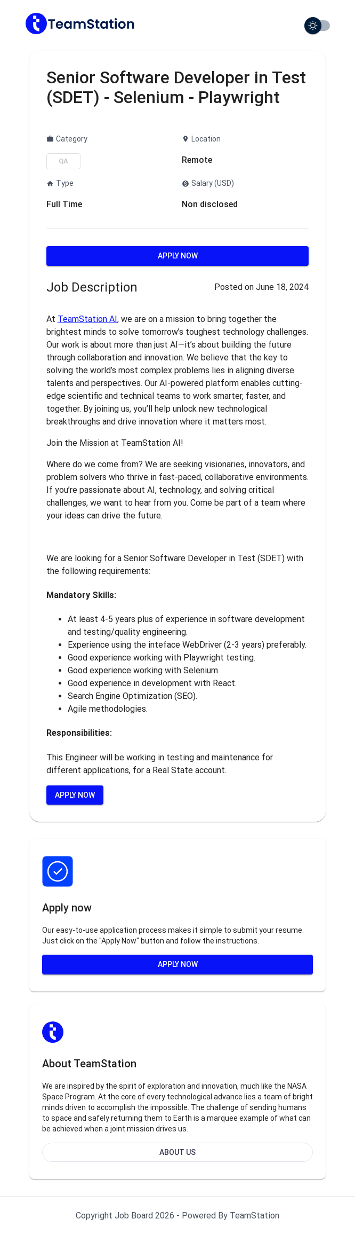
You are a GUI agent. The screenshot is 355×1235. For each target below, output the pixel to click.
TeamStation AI (87, 319)
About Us (177, 1152)
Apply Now (178, 255)
